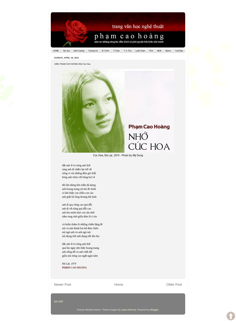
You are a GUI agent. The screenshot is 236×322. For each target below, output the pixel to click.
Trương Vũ (93, 51)
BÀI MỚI (58, 301)
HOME (56, 51)
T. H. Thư (127, 51)
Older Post (174, 284)
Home (118, 284)
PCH (151, 51)
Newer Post (62, 284)
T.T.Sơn (116, 51)
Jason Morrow (128, 309)
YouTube (179, 51)
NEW (159, 51)
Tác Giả (66, 51)
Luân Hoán (140, 51)
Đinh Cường (79, 51)
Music (168, 51)
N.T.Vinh (105, 51)
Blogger (154, 309)
